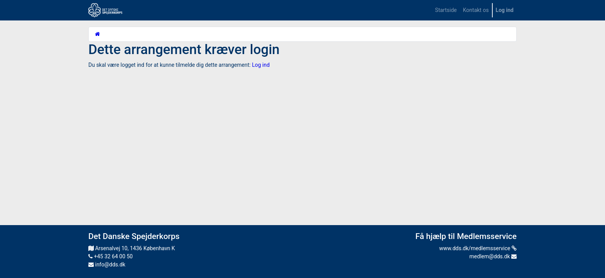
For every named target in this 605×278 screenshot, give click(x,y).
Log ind (261, 65)
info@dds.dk (106, 264)
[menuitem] (446, 10)
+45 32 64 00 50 (110, 256)
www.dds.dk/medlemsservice (478, 248)
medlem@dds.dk (493, 256)
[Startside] (97, 34)
